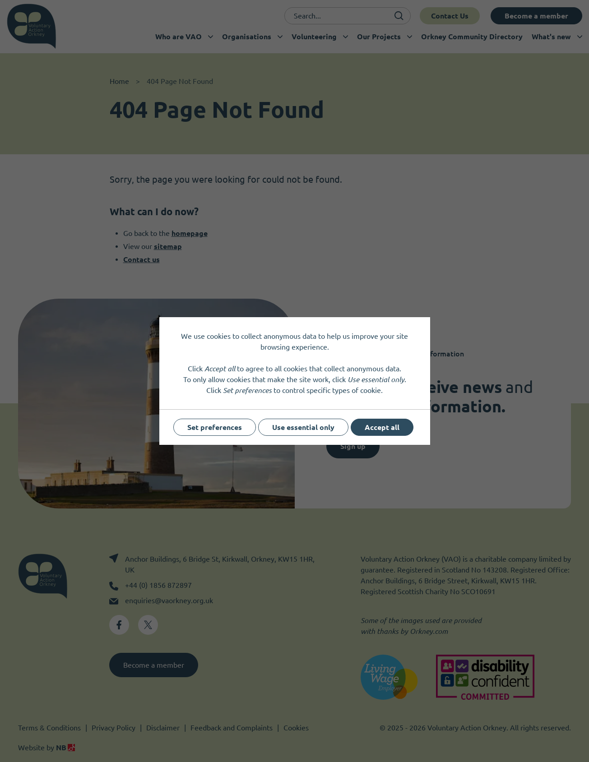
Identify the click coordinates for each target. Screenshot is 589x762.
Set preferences (214, 427)
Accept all (382, 427)
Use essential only (303, 427)
